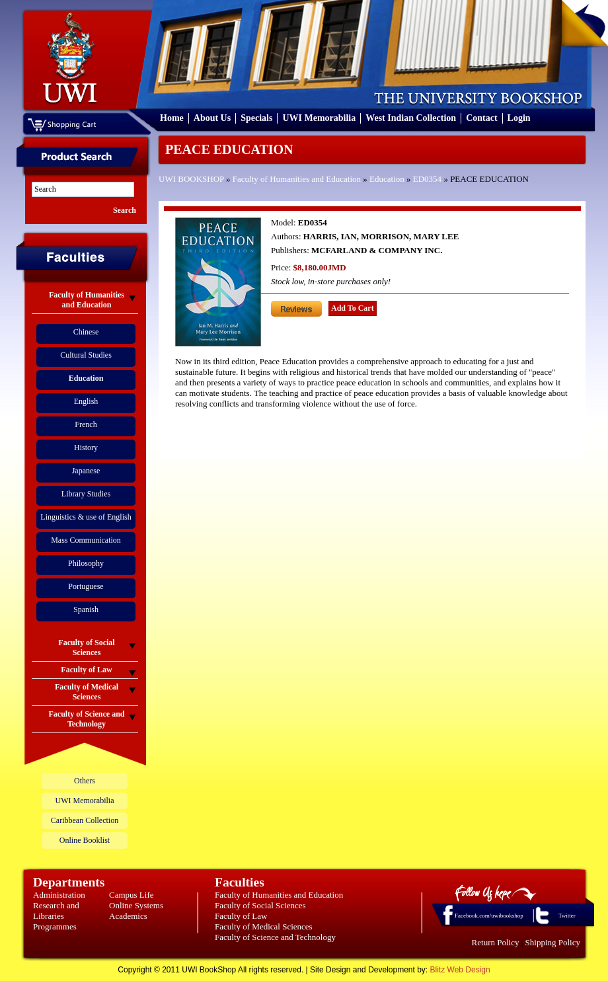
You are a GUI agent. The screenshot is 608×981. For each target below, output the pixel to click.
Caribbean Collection (84, 820)
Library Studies (85, 493)
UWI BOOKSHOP (191, 179)
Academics (128, 916)
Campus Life (131, 895)
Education (386, 179)
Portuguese (85, 586)
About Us (212, 118)
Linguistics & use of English (85, 517)
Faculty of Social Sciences (260, 905)
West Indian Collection (410, 118)
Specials (256, 118)
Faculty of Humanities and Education (297, 179)
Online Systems (136, 905)
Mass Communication (86, 540)
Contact (481, 118)
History (86, 447)
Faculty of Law (241, 916)
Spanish (85, 609)
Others (84, 780)
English (86, 401)
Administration (59, 895)
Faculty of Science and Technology (275, 937)
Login (519, 118)
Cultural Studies (86, 355)
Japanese (86, 470)
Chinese (86, 331)
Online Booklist (84, 840)
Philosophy (86, 563)
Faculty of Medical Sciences (264, 926)
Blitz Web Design (460, 969)
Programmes (55, 926)
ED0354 (427, 179)
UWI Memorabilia (319, 118)
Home (172, 118)
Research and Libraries (56, 910)
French (85, 424)
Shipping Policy (552, 942)
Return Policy (495, 942)
